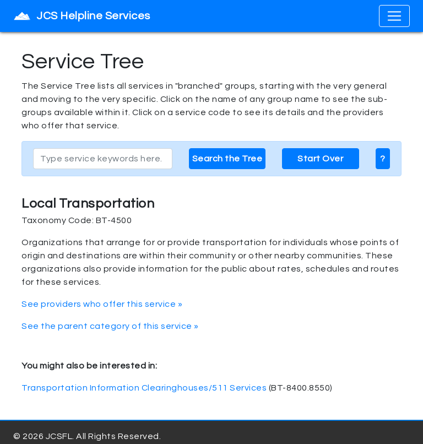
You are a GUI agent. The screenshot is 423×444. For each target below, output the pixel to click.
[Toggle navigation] (394, 16)
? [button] (383, 158)
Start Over (320, 158)
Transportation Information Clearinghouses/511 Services (144, 387)
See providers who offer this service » (101, 304)
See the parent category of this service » (110, 326)
